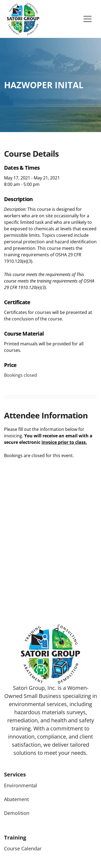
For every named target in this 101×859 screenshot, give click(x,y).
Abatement (16, 799)
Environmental (20, 785)
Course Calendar (22, 848)
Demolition (16, 813)
